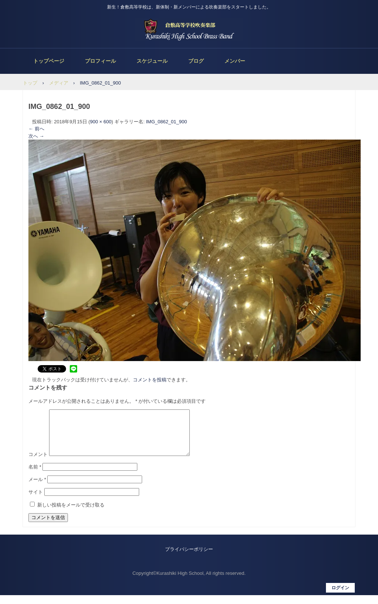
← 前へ (36, 128)
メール (37, 488)
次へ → (36, 136)
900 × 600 (100, 121)
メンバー (234, 61)
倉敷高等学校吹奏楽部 (189, 29)
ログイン (340, 596)
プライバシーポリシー (189, 558)
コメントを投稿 (149, 379)
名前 (34, 475)
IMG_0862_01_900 (166, 121)
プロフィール (100, 61)
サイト (35, 501)
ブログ (196, 61)
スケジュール (152, 61)
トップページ (48, 61)
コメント (38, 463)
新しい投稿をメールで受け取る (70, 514)
